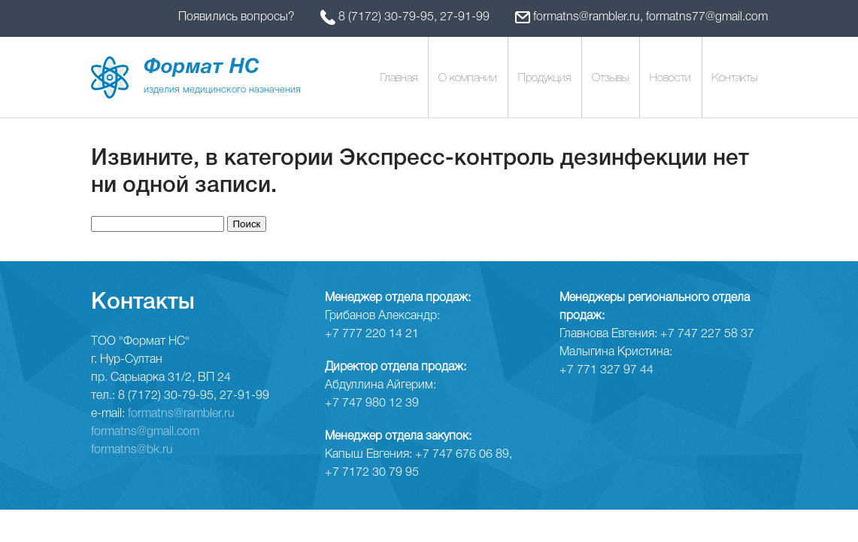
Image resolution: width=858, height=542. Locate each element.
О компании (467, 78)
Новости (670, 78)
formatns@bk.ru (132, 450)
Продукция (544, 78)
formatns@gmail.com (145, 432)
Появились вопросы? (238, 17)
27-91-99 (465, 17)
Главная (398, 78)
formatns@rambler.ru (586, 17)
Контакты (734, 78)
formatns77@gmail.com (707, 17)
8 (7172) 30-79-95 (386, 17)
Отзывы (610, 78)
